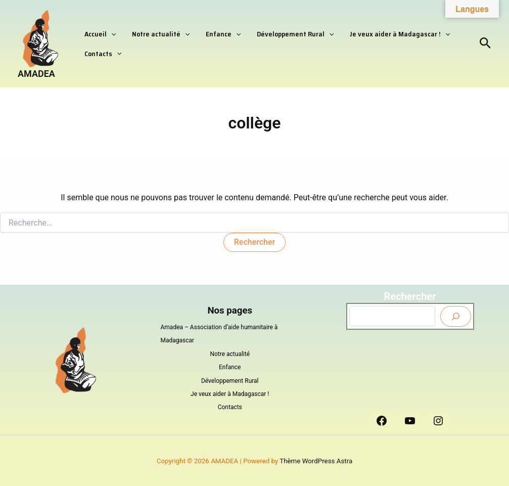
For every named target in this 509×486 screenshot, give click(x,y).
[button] (108, 30)
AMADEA (36, 73)
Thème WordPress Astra (316, 461)
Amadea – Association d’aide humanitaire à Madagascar (219, 334)
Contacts (99, 56)
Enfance (208, 30)
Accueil (97, 30)
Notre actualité (151, 30)
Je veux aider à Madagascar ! (373, 30)
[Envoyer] (455, 316)
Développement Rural (274, 30)
